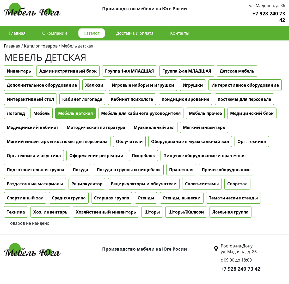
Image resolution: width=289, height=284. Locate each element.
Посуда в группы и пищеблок (129, 170)
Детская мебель (237, 71)
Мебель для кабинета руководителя (141, 113)
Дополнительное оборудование (42, 85)
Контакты (179, 33)
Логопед (16, 113)
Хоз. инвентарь (50, 212)
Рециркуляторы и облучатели (144, 184)
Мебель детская (75, 113)
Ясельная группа (230, 212)
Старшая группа (111, 198)
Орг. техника (251, 141)
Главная (17, 33)
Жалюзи (94, 85)
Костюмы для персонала (244, 99)
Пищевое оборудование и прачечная (204, 155)
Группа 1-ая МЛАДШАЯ (129, 71)
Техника (16, 212)
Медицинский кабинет (32, 127)
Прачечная (181, 170)
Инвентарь (19, 71)
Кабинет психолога (132, 99)
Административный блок (68, 71)
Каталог (92, 33)
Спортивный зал (25, 198)
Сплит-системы (202, 184)
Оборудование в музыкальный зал (190, 141)
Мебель (41, 113)
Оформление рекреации (96, 155)
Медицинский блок (252, 113)
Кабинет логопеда (82, 99)
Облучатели (129, 141)
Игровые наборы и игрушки (143, 85)
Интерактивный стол (30, 99)
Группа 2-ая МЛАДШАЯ (186, 71)
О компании (54, 33)
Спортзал (237, 184)
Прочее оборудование (226, 170)
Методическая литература (96, 127)
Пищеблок (143, 155)
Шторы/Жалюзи (186, 212)
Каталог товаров (41, 46)
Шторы (152, 212)
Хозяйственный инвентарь (106, 212)
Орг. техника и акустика (34, 155)
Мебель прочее (205, 113)
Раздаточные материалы (35, 184)
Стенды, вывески (182, 198)
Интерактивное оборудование (245, 85)
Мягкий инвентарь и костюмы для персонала (57, 141)
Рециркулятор (86, 184)
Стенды (146, 198)
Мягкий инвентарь (204, 127)
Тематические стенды (233, 198)
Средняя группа (69, 198)
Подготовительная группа (35, 170)
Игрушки (193, 85)
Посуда (80, 170)
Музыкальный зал (154, 127)
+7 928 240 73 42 (269, 16)
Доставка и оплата (134, 33)
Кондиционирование (185, 99)
